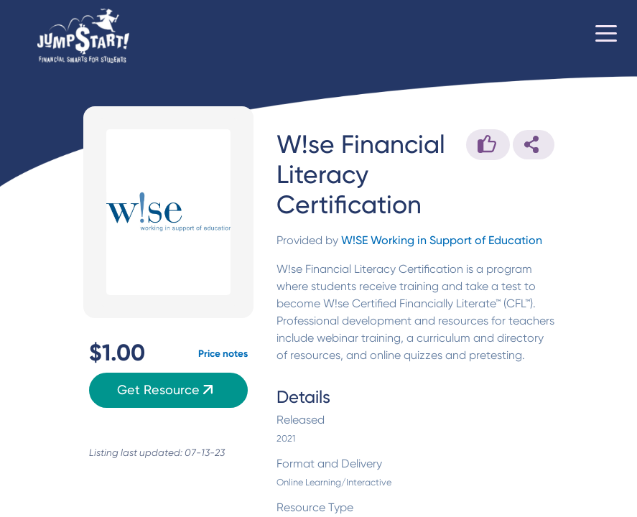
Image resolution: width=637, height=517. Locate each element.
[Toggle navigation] (606, 36)
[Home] (83, 36)
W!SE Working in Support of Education (441, 240)
